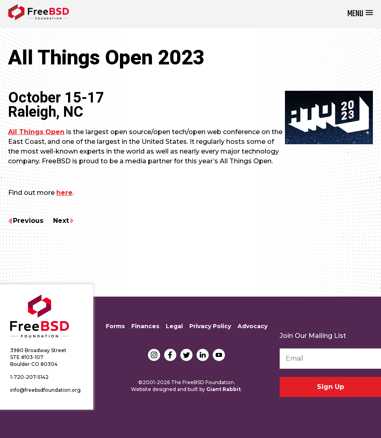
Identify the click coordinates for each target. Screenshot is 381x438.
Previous (28, 220)
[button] (360, 14)
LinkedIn (203, 355)
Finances (145, 326)
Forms (115, 326)
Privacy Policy (210, 326)
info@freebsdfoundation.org (45, 390)
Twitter (186, 355)
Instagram (154, 355)
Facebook (170, 355)
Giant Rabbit (223, 389)
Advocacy (253, 326)
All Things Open (36, 132)
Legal (174, 326)
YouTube (219, 355)
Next (61, 220)
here (64, 193)
